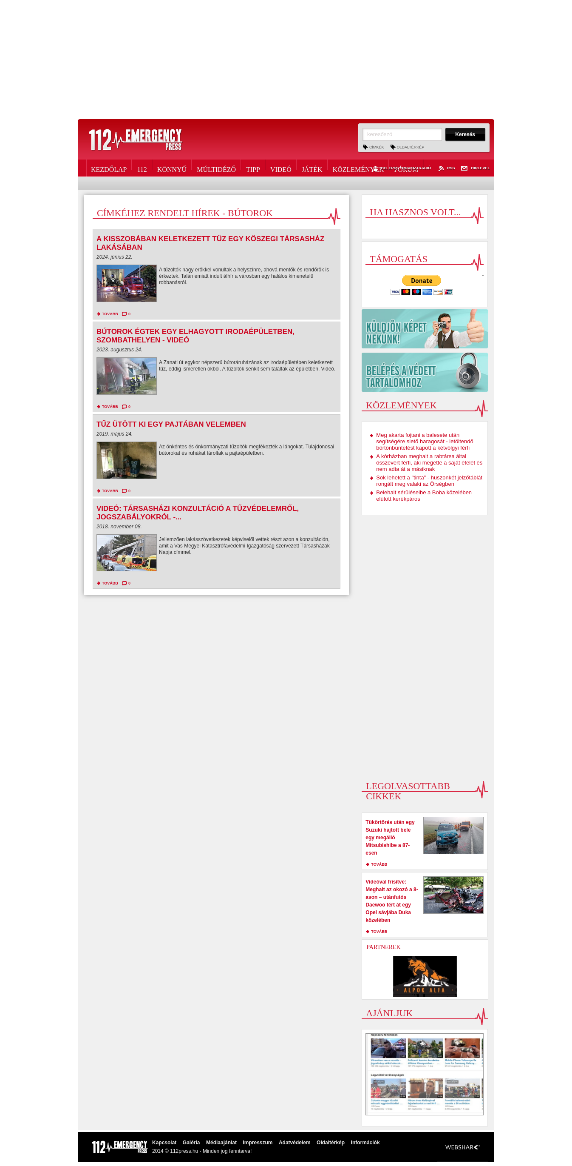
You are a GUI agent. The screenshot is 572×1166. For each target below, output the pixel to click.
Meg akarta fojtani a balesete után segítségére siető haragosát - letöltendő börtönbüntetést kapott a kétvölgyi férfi (424, 441)
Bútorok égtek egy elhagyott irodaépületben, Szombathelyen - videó (195, 336)
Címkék (376, 147)
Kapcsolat (164, 1143)
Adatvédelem (295, 1143)
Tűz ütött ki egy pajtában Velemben (171, 424)
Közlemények (358, 168)
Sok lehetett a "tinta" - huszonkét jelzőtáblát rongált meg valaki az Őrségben (429, 480)
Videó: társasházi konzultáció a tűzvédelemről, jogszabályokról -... (197, 513)
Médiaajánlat (221, 1143)
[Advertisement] (286, 59)
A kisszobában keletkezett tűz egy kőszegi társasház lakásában (210, 243)
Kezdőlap (109, 168)
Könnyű (172, 168)
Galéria (191, 1143)
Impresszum (257, 1143)
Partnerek (383, 947)
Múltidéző (216, 168)
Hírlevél (475, 168)
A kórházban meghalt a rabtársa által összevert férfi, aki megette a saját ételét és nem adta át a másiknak (429, 462)
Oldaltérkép (411, 147)
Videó (281, 168)
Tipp (253, 168)
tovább (110, 314)
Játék (312, 168)
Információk (365, 1143)
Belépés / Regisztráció (401, 168)
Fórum (406, 168)
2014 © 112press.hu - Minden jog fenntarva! (202, 1151)
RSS (446, 168)
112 (142, 168)
